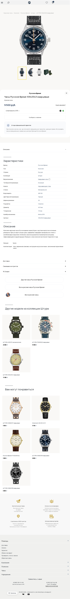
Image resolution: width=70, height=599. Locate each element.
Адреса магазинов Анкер (51, 586)
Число (14, 243)
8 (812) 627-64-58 (51, 582)
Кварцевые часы (43, 179)
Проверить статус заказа (10, 555)
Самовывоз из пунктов (35, 266)
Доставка (35, 261)
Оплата (4, 548)
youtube (30, 593)
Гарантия (4, 550)
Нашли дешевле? (61, 105)
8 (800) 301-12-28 (18, 582)
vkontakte (24, 593)
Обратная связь (7, 558)
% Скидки (35, 271)
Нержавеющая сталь (44, 186)
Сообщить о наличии (35, 117)
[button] (2, 2)
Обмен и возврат (7, 553)
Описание (35, 149)
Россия (40, 172)
